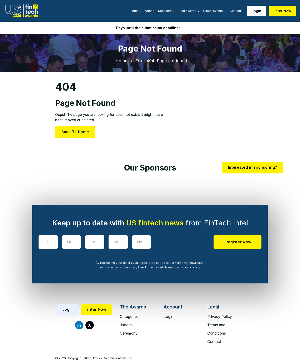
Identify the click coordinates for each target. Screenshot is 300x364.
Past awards (187, 11)
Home (122, 60)
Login (256, 11)
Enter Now (282, 11)
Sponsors (165, 11)
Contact (235, 11)
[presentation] (187, 243)
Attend (149, 11)
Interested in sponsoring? (252, 167)
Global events (213, 11)
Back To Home (75, 132)
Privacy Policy (219, 316)
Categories (129, 316)
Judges (126, 325)
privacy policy (190, 267)
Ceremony (129, 333)
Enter (134, 11)
